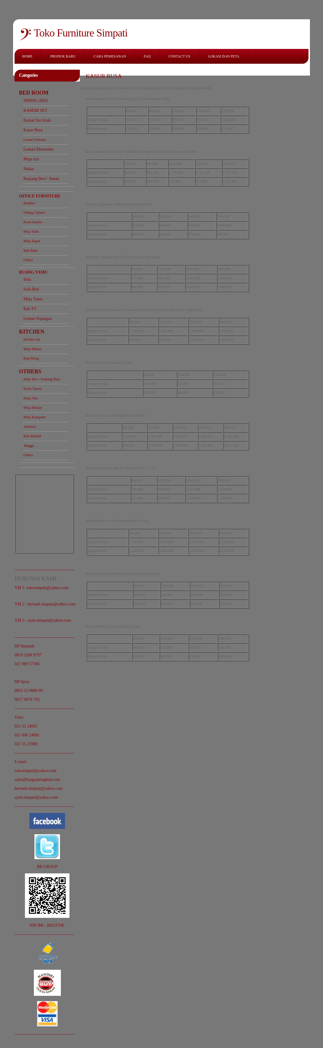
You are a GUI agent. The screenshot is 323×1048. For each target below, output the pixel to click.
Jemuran (29, 427)
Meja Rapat (31, 241)
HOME (27, 56)
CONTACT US (179, 56)
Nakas (28, 169)
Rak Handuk (32, 436)
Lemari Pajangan (37, 318)
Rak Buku (30, 250)
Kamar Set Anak (37, 120)
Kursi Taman (32, 389)
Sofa (27, 279)
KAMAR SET (35, 110)
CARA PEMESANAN (110, 56)
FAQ (147, 56)
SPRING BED (35, 100)
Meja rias (31, 159)
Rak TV (30, 309)
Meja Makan (32, 349)
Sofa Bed (31, 289)
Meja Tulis (31, 231)
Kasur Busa (33, 130)
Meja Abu (30, 398)
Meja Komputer (34, 417)
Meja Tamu (32, 299)
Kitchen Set (31, 339)
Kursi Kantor (32, 222)
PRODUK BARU (63, 56)
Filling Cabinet (34, 212)
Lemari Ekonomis (38, 149)
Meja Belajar (32, 408)
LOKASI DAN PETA (223, 56)
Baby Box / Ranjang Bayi (41, 379)
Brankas (29, 203)
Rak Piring (31, 358)
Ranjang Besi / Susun (41, 178)
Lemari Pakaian (34, 140)
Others (28, 260)
